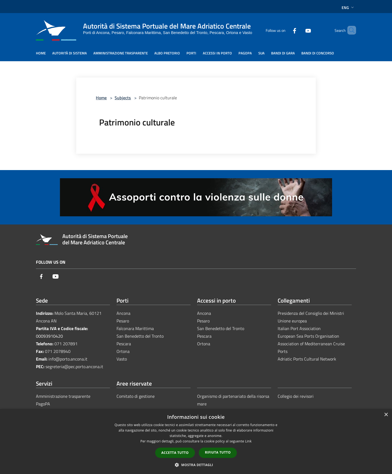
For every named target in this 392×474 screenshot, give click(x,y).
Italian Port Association (299, 328)
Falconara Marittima (135, 328)
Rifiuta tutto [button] (218, 452)
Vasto (122, 359)
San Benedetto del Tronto (140, 336)
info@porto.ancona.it (67, 359)
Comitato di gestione (136, 396)
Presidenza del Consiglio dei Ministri (311, 313)
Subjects (123, 97)
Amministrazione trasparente (63, 396)
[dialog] (196, 441)
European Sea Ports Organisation (308, 336)
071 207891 (66, 343)
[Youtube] (298, 30)
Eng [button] (348, 7)
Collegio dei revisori (296, 396)
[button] (196, 464)
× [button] (386, 415)
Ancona (123, 313)
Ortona (123, 351)
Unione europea (292, 321)
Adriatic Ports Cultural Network (307, 359)
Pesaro (123, 321)
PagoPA (43, 404)
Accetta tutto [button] (175, 452)
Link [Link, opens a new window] (248, 441)
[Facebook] (285, 30)
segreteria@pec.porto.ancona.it (74, 366)
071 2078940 (58, 351)
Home (101, 97)
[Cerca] (349, 30)
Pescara (124, 343)
